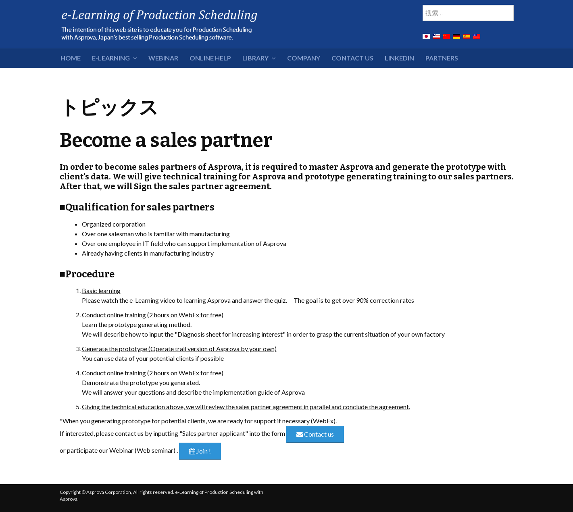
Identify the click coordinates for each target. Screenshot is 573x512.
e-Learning (111, 58)
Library (255, 58)
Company (303, 58)
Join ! (200, 451)
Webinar (163, 58)
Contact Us (352, 58)
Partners (441, 58)
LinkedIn (399, 58)
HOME (70, 58)
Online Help (210, 58)
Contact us (315, 434)
